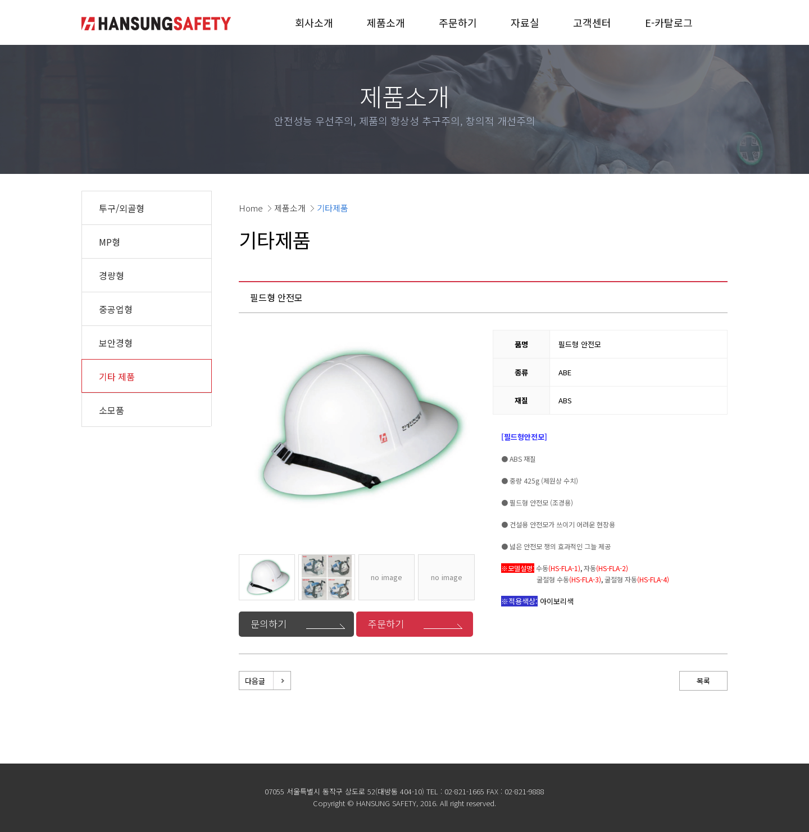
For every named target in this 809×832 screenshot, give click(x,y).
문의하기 (269, 624)
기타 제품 (117, 376)
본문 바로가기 (0, 0)
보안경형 (116, 343)
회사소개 (314, 22)
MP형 (109, 242)
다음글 (255, 680)
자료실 (525, 22)
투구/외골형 (121, 208)
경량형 (111, 275)
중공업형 (116, 309)
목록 (703, 680)
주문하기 (458, 22)
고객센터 (592, 22)
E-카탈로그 (669, 22)
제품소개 (386, 22)
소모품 (111, 410)
